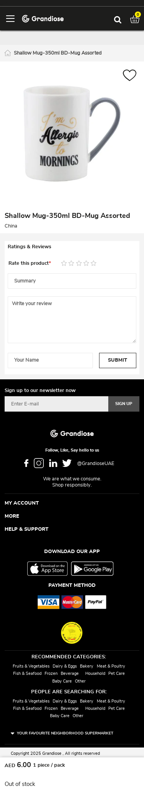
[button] (129, 76)
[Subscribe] (123, 404)
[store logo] (43, 18)
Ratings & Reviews (29, 246)
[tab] (72, 247)
